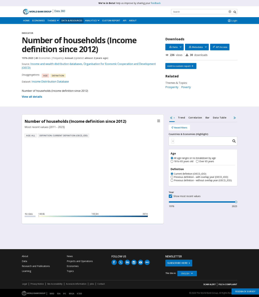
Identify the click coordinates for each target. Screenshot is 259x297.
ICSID (79, 293)
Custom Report (111, 20)
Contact (101, 283)
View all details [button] (32, 97)
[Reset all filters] (179, 127)
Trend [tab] (181, 117)
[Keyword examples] (204, 11)
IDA (58, 293)
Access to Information (76, 283)
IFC (64, 293)
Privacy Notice (37, 283)
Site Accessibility (54, 283)
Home (26, 20)
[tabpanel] (203, 165)
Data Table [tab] (219, 117)
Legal (24, 283)
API (124, 20)
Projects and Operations (80, 261)
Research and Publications (36, 266)
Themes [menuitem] (51, 20)
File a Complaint (228, 284)
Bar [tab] (207, 117)
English (185, 273)
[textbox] (172, 141)
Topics (70, 271)
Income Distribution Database (50, 81)
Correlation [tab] (195, 117)
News (70, 256)
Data (24, 261)
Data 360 (59, 11)
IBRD (52, 293)
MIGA (71, 293)
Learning (26, 271)
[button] (180, 66)
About (133, 20)
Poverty (186, 87)
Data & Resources (71, 20)
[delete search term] (231, 12)
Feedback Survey (245, 291)
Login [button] (232, 21)
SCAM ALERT (209, 284)
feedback (156, 3)
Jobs (92, 283)
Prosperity (171, 87)
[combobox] (203, 141)
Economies (38, 20)
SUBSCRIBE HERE (177, 262)
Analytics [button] (91, 20)
